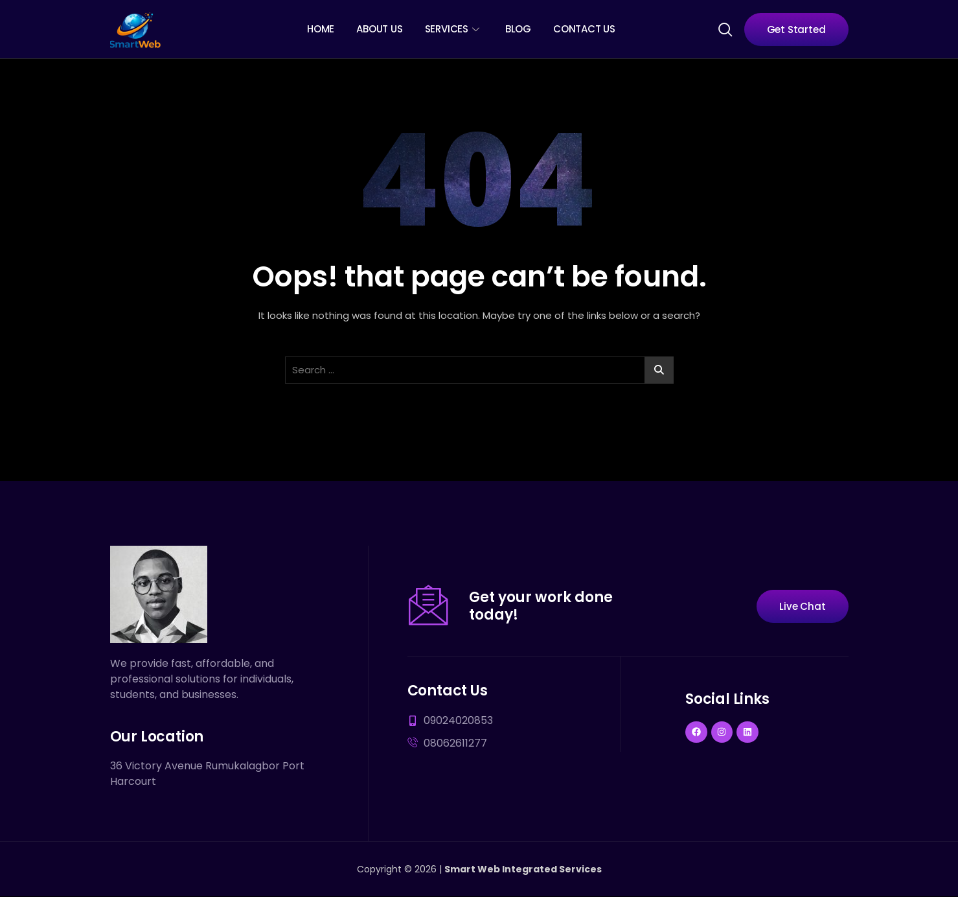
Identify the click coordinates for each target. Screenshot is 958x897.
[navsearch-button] (724, 28)
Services (452, 29)
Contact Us (584, 29)
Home (320, 29)
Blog (518, 29)
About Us (379, 29)
